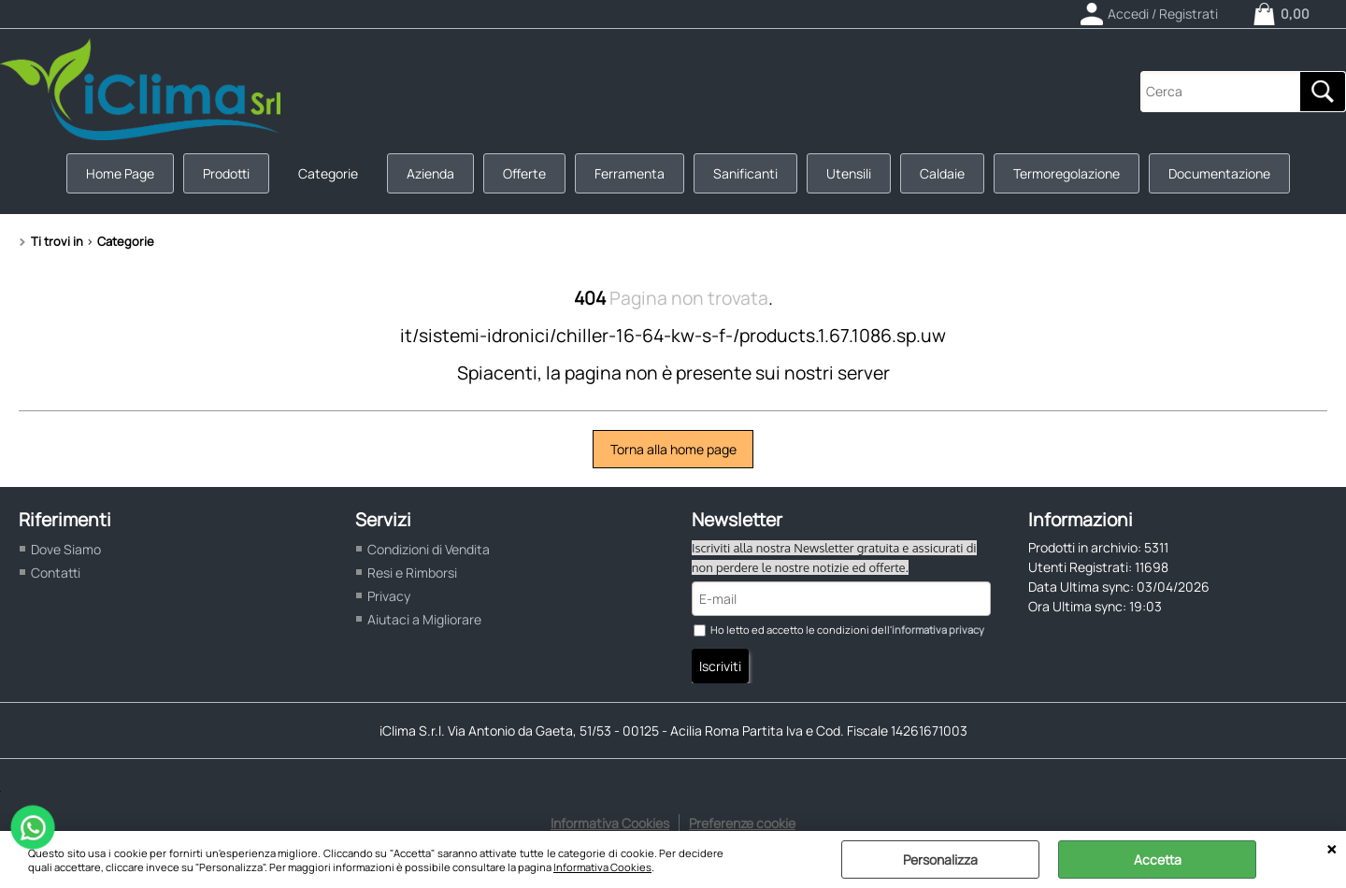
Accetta (1157, 859)
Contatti (55, 572)
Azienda (430, 173)
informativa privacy (938, 630)
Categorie (328, 173)
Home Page (120, 173)
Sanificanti (745, 173)
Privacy (388, 596)
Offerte (524, 173)
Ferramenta (629, 173)
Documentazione (1219, 173)
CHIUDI (1331, 849)
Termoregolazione (1066, 173)
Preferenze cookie (742, 823)
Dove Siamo (66, 549)
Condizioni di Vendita (428, 549)
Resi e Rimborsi (412, 572)
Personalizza (940, 859)
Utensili (848, 173)
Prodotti (226, 173)
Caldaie (942, 173)
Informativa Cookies (602, 867)
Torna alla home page (673, 449)
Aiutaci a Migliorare (424, 619)
